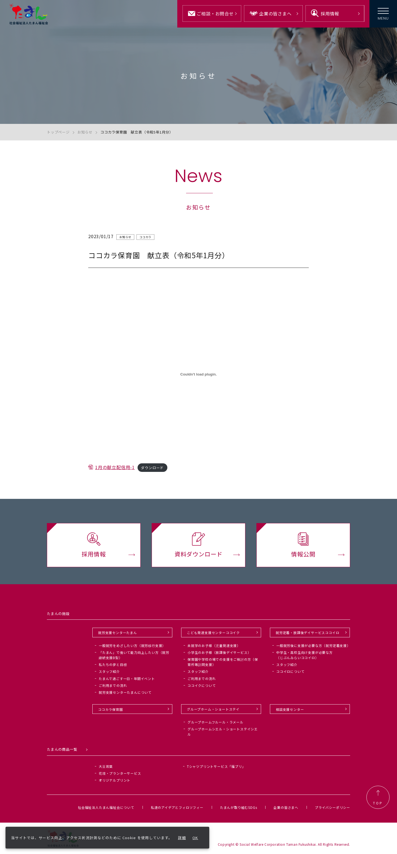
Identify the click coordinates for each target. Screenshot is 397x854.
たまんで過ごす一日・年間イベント (127, 678)
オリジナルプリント (114, 780)
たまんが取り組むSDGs (238, 807)
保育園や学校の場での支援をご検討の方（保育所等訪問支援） (222, 662)
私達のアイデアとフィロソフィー (177, 807)
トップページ (58, 132)
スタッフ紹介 (109, 671)
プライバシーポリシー (332, 807)
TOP (378, 797)
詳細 (182, 837)
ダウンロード (152, 469)
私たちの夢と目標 (113, 664)
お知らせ (85, 132)
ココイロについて (290, 671)
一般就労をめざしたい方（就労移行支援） (132, 645)
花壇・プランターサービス (120, 773)
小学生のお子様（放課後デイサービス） (219, 652)
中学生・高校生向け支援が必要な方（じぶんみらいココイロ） (304, 655)
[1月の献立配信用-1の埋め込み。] (198, 376)
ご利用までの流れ (113, 685)
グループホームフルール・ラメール (215, 722)
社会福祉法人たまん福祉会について (106, 807)
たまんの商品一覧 (62, 749)
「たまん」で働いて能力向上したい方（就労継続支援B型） (134, 655)
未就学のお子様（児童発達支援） (213, 645)
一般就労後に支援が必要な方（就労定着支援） (313, 645)
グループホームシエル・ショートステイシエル (222, 731)
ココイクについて (201, 685)
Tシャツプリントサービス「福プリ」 (216, 766)
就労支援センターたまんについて (125, 692)
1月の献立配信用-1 (115, 469)
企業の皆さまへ (285, 807)
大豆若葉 (106, 766)
